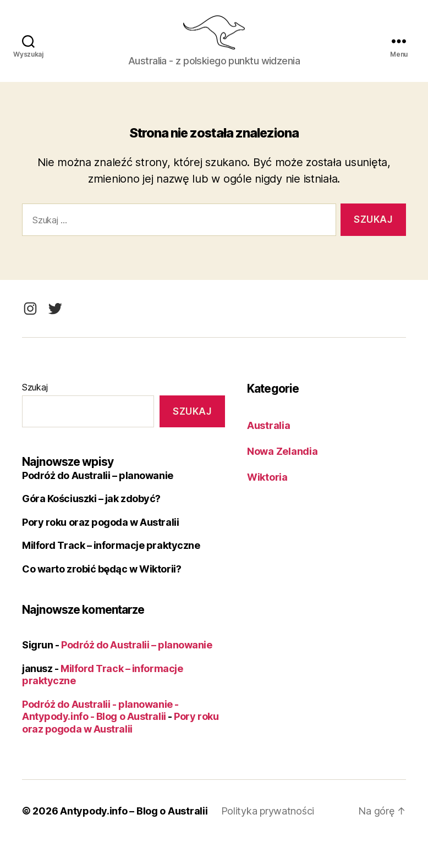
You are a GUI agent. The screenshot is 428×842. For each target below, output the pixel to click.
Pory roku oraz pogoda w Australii (100, 522)
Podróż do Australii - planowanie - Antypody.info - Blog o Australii (100, 710)
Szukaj (34, 387)
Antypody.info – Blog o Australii (133, 811)
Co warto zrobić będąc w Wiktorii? (101, 569)
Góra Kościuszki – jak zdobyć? (91, 498)
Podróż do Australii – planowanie (97, 475)
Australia (268, 425)
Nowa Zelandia (282, 451)
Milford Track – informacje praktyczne (111, 545)
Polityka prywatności (268, 811)
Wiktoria (267, 477)
